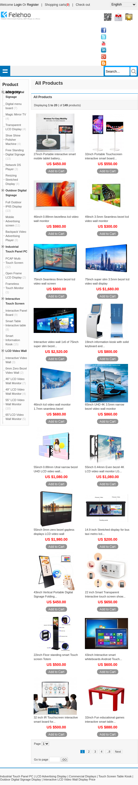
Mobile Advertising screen (13, 221)
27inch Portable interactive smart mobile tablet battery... (55, 156)
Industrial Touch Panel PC (16, 776)
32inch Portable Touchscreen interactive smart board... (103, 156)
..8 (108, 751)
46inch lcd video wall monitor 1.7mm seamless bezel (52, 406)
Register (33, 5)
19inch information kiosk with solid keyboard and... (107, 344)
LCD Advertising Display (51, 776)
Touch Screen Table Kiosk (114, 776)
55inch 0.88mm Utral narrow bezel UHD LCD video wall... (56, 469)
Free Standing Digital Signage (15, 154)
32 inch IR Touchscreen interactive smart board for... (56, 719)
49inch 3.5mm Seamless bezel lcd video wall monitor (107, 218)
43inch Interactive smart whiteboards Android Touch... (103, 657)
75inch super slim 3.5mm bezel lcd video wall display (107, 281)
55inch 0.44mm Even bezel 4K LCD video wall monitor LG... (104, 469)
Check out (83, 5)
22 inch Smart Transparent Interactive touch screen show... (105, 594)
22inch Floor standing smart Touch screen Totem (56, 657)
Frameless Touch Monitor (15, 288)
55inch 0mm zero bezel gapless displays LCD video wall (54, 531)
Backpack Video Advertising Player (16, 236)
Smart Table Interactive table (16, 325)
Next (118, 751)
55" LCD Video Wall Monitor (15, 404)
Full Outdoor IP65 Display (14, 206)
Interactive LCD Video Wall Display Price (69, 779)
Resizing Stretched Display (12, 179)
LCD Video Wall (16, 350)
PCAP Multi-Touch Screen (14, 263)
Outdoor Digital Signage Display (20, 779)
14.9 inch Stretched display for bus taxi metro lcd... (107, 531)
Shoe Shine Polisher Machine (13, 139)
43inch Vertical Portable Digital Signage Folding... (53, 594)
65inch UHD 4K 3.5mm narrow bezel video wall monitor (104, 406)
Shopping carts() (57, 5)
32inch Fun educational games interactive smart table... (104, 719)
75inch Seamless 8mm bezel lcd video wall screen (54, 281)
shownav (5, 71)
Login (18, 5)
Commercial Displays (82, 776)
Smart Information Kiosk (13, 340)
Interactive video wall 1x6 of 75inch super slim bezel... (56, 344)
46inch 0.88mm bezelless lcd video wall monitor (56, 218)
